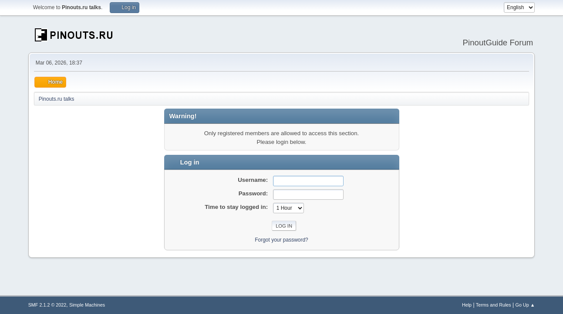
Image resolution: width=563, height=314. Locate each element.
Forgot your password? (281, 240)
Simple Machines (87, 304)
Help (467, 304)
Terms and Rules (493, 304)
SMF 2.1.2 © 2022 (47, 304)
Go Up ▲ (525, 304)
